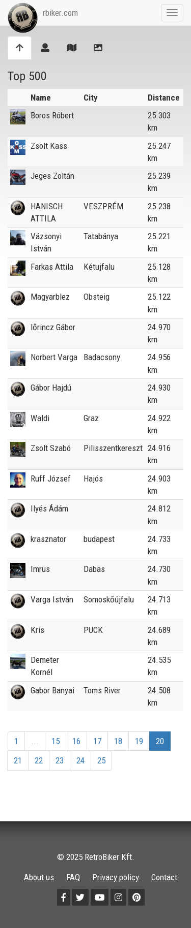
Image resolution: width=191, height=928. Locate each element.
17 (97, 741)
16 (76, 741)
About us (39, 877)
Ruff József (51, 478)
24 (80, 760)
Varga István (52, 599)
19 (139, 741)
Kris (37, 630)
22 (39, 760)
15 (55, 741)
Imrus (40, 569)
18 (118, 741)
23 (60, 760)
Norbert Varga (54, 357)
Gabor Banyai (52, 690)
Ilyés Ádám (49, 508)
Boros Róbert (52, 115)
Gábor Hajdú (51, 387)
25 (101, 760)
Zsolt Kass (49, 146)
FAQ (73, 877)
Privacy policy (115, 877)
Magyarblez (50, 297)
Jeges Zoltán (52, 176)
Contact (164, 877)
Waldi (40, 418)
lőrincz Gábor (53, 327)
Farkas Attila (52, 267)
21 (18, 760)
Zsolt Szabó (51, 448)
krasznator (48, 539)
